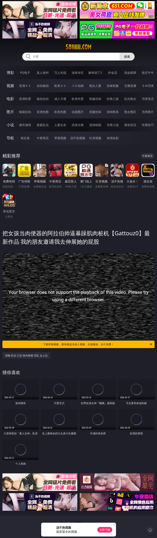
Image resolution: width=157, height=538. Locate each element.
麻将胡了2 (95, 73)
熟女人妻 (95, 86)
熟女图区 (130, 112)
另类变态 (148, 99)
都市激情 (25, 125)
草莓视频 (60, 138)
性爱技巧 (148, 125)
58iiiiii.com (78, 47)
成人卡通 (60, 99)
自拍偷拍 (43, 86)
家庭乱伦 (43, 125)
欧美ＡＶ (60, 86)
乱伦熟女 (130, 99)
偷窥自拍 (25, 112)
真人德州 (43, 73)
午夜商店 (43, 138)
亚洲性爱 (25, 99)
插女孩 (25, 138)
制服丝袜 (95, 99)
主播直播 (130, 86)
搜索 (127, 57)
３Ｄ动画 (78, 86)
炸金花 (112, 73)
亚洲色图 (43, 112)
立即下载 (105, 529)
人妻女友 (60, 125)
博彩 (10, 72)
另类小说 (113, 125)
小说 (10, 124)
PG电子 (25, 73)
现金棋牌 (130, 73)
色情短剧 (113, 138)
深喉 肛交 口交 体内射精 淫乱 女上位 (26, 355)
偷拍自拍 (43, 99)
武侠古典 (78, 125)
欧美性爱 (78, 99)
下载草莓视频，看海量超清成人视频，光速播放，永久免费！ (98, 344)
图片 (10, 111)
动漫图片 (78, 112)
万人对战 (60, 73)
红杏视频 (95, 138)
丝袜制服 (113, 86)
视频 (10, 85)
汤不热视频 (77, 138)
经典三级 (113, 99)
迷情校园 (95, 125)
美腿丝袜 (95, 112)
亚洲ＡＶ (25, 86)
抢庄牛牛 (148, 73)
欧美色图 (60, 112)
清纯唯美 (113, 112)
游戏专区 (78, 73)
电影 (10, 98)
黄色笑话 (130, 125)
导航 (10, 137)
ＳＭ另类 (148, 86)
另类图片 (148, 112)
